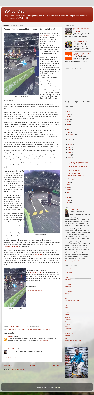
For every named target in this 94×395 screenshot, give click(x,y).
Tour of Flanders (69, 331)
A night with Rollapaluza (34, 290)
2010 (68, 195)
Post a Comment (11, 358)
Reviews (67, 317)
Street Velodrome (45, 35)
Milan (66, 305)
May (69, 152)
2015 (68, 182)
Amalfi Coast (68, 272)
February (71, 160)
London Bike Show (33, 329)
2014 (68, 184)
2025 (68, 109)
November (71, 137)
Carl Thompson (22, 329)
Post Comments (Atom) (18, 369)
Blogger (57, 387)
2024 (68, 111)
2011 (68, 192)
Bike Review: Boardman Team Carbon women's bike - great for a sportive (81, 30)
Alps (66, 270)
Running (67, 321)
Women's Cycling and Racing (73, 340)
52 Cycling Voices (70, 268)
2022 (68, 116)
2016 (68, 132)
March (70, 157)
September (71, 142)
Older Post (56, 365)
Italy (66, 298)
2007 (68, 202)
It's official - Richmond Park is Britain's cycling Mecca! (81, 54)
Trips (66, 338)
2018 (68, 127)
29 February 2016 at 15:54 (16, 354)
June (69, 149)
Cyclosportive (69, 286)
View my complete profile (72, 261)
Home (32, 365)
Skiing (66, 326)
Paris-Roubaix (69, 310)
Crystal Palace (69, 282)
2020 (68, 122)
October (70, 139)
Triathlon (67, 335)
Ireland (67, 296)
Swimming (68, 328)
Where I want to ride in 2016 (76, 175)
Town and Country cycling (75, 170)
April (69, 155)
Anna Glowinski (12, 329)
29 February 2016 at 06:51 (16, 343)
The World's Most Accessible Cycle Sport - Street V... (78, 163)
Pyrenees (67, 314)
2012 (68, 190)
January (70, 179)
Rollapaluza (68, 319)
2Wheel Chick (15, 11)
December (71, 134)
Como (66, 277)
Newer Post (8, 365)
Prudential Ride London (11, 246)
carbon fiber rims (44, 340)
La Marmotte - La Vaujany (72, 300)
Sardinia (67, 324)
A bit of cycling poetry (74, 173)
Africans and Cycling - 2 (80, 41)
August (70, 144)
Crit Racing (68, 279)
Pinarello (67, 312)
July (69, 147)
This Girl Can (38, 254)
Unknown (11, 336)
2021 (68, 119)
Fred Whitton (68, 291)
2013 (68, 187)
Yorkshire (67, 342)
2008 (68, 200)
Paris (66, 307)
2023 (68, 114)
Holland (67, 293)
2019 (68, 124)
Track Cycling (69, 333)
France (67, 289)
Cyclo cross (68, 284)
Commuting (68, 275)
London (67, 303)
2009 (68, 197)
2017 (68, 129)
